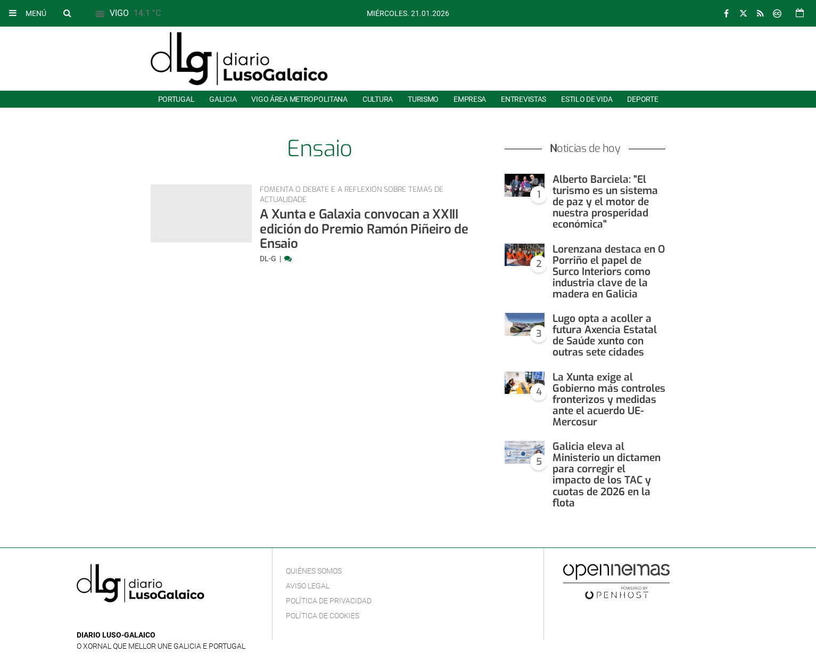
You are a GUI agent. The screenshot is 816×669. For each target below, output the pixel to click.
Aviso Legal (307, 586)
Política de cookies (322, 615)
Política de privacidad (329, 601)
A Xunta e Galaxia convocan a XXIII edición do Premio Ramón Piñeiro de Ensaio (364, 229)
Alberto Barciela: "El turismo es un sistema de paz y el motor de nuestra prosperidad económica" (605, 202)
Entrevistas (523, 99)
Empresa (470, 99)
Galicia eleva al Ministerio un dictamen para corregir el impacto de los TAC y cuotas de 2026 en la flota (607, 475)
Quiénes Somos (314, 571)
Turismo (423, 99)
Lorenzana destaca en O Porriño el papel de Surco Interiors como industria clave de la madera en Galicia (609, 272)
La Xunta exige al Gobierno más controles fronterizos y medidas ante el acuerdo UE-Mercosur (609, 399)
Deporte (642, 99)
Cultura (377, 99)
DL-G (269, 258)
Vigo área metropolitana (299, 99)
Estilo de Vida (586, 99)
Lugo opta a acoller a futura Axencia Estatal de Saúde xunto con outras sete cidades (605, 335)
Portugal (176, 99)
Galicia (222, 99)
